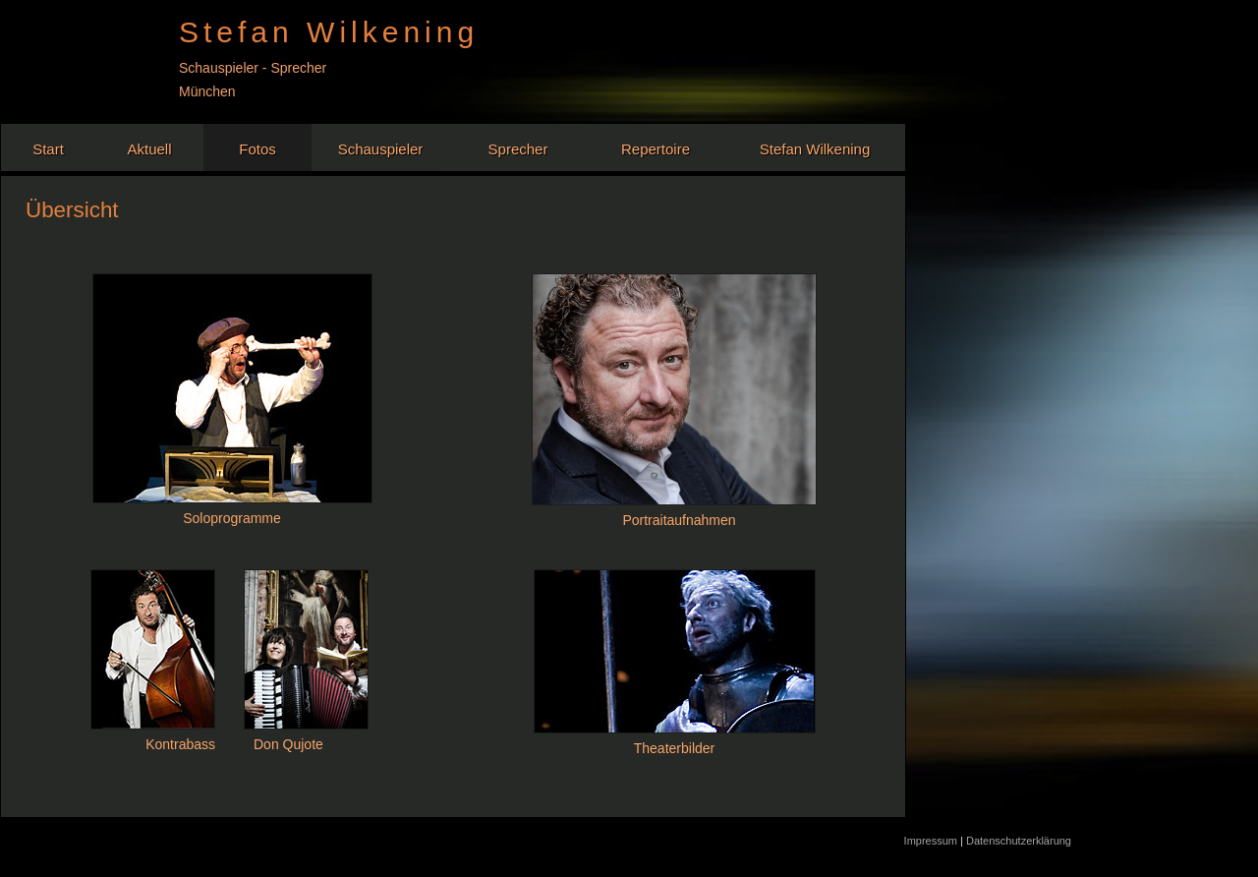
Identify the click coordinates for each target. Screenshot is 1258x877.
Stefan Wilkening (815, 149)
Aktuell (149, 149)
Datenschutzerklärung (1018, 841)
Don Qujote (288, 744)
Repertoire (655, 149)
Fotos (257, 149)
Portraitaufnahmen (678, 520)
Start (48, 149)
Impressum (932, 841)
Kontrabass (180, 744)
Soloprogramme (232, 518)
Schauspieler (381, 149)
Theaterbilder (674, 748)
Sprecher (518, 149)
